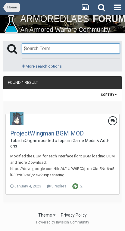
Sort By (109, 94)
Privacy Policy (74, 215)
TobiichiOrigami (25, 140)
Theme (46, 215)
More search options (42, 66)
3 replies (56, 186)
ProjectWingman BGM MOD (47, 133)
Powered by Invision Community (62, 222)
